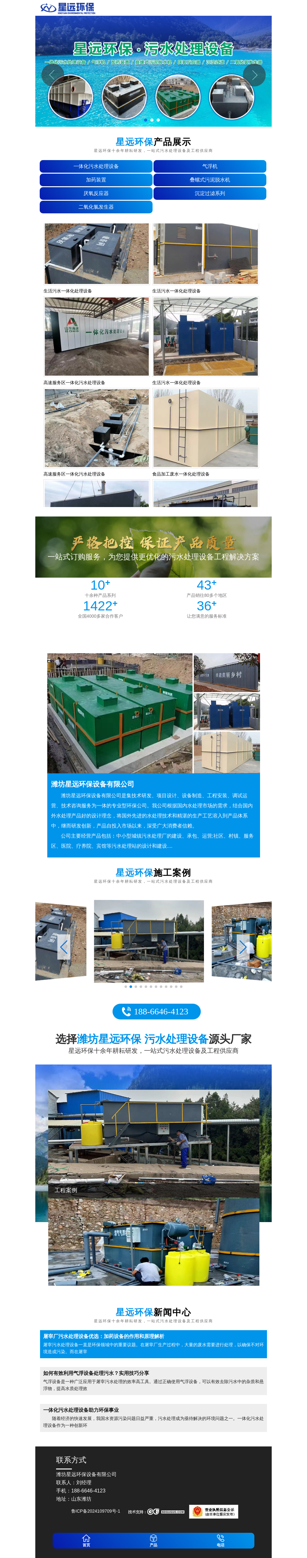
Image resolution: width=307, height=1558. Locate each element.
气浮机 (209, 166)
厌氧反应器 (96, 193)
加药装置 (96, 179)
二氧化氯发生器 (96, 207)
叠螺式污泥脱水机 (210, 179)
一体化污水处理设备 (96, 166)
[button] (243, 947)
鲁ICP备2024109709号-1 (95, 1511)
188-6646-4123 (161, 1011)
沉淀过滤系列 (210, 193)
